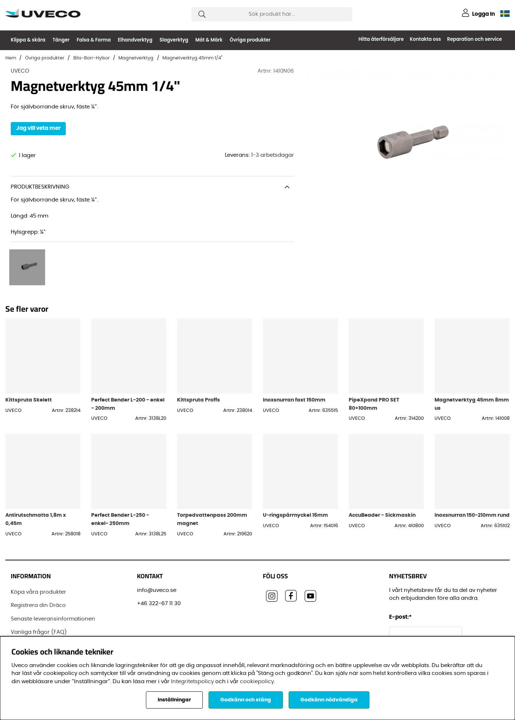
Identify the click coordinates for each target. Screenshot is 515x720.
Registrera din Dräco (38, 590)
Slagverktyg (174, 40)
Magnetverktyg (135, 58)
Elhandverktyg (135, 40)
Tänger (61, 40)
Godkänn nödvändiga (329, 699)
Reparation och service (474, 39)
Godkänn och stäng (245, 699)
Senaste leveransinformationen (53, 603)
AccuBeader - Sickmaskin (382, 500)
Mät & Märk (208, 40)
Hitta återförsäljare (380, 39)
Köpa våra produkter (38, 576)
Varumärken (27, 630)
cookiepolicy (257, 681)
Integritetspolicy (192, 681)
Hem (10, 58)
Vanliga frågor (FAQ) (39, 616)
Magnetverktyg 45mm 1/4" (192, 58)
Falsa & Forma (94, 40)
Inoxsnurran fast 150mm (294, 384)
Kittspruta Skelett (28, 384)
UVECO (20, 71)
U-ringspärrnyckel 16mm (295, 500)
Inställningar (174, 699)
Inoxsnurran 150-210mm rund (472, 500)
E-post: (401, 601)
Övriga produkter (250, 40)
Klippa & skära (28, 40)
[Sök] (271, 14)
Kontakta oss (425, 39)
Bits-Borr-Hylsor (91, 58)
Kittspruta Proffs (198, 384)
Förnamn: (403, 634)
